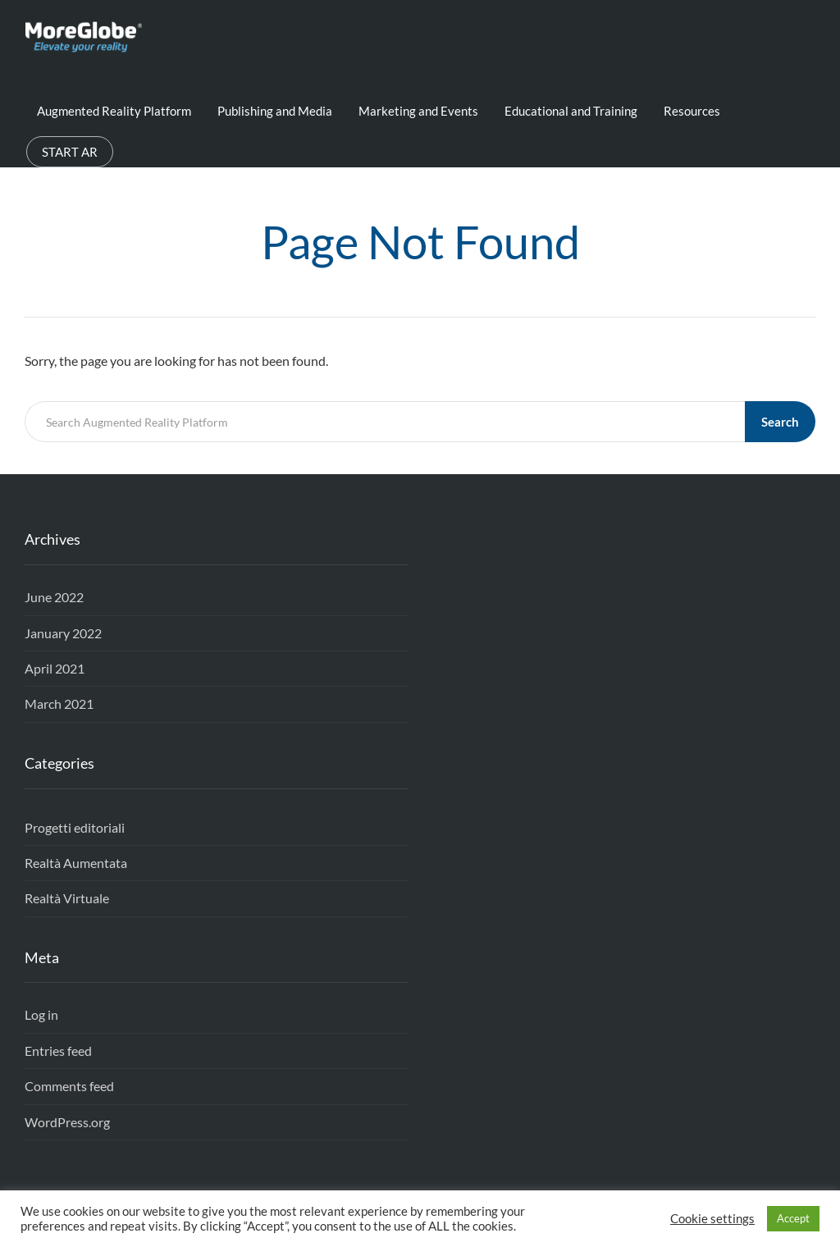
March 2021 (59, 703)
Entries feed (58, 1050)
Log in (41, 1014)
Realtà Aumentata (76, 862)
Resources (692, 110)
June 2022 (54, 597)
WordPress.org (67, 1122)
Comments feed (69, 1086)
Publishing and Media (274, 110)
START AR (70, 151)
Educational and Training (570, 110)
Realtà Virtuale (67, 898)
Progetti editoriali (75, 827)
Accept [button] (793, 1218)
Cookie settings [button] (712, 1219)
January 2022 (63, 633)
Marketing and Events (418, 110)
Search (780, 421)
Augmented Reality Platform (114, 110)
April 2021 (54, 668)
